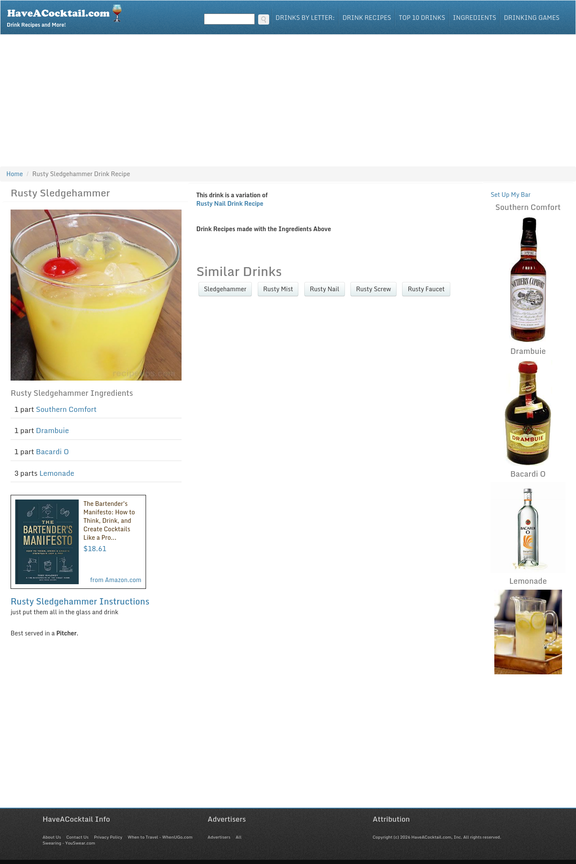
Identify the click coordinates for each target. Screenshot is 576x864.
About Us (52, 837)
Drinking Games (531, 17)
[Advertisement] (288, 98)
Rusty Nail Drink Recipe (229, 203)
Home (14, 174)
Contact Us (77, 837)
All (239, 837)
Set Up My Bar (511, 194)
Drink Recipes (366, 17)
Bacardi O (52, 451)
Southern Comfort (66, 409)
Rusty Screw (373, 289)
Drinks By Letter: (305, 17)
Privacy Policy (108, 837)
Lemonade (56, 473)
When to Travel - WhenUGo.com (160, 837)
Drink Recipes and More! (67, 15)
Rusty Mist (278, 289)
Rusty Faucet (426, 289)
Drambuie (52, 430)
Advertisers (219, 837)
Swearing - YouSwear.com (69, 842)
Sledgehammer (225, 289)
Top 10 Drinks (422, 17)
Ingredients (474, 17)
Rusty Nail (324, 289)
